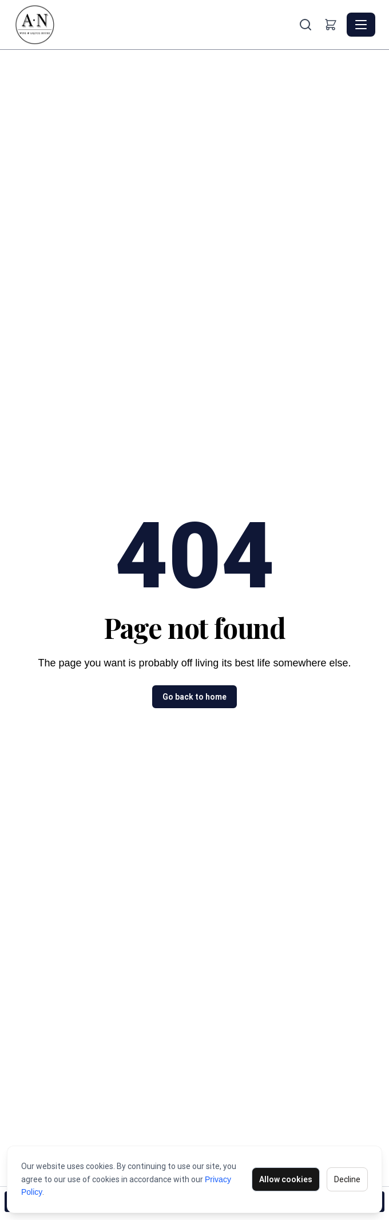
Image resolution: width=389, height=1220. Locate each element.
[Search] (305, 24)
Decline (347, 1179)
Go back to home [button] (194, 696)
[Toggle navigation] (361, 25)
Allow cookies (285, 1179)
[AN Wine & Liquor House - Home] (155, 25)
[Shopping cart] (330, 24)
